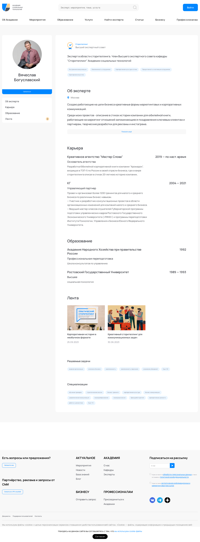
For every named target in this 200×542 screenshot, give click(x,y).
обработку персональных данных (172, 472)
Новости (80, 466)
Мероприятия (37, 20)
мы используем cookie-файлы (128, 531)
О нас (107, 461)
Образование (65, 20)
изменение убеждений (81, 386)
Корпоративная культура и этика (153, 70)
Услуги (89, 20)
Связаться (27, 90)
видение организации (80, 378)
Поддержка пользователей (32, 515)
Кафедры (109, 466)
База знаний (82, 470)
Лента (27, 118)
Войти (190, 7)
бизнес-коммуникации (80, 418)
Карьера (9, 107)
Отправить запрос (86, 495)
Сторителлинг (84, 44)
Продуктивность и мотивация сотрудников (90, 77)
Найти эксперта (113, 20)
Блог (78, 475)
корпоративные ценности (110, 426)
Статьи (139, 20)
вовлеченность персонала (158, 378)
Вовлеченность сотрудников (117, 70)
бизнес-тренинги (134, 411)
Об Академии (10, 20)
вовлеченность (130, 378)
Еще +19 (161, 426)
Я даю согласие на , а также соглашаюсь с (172, 473)
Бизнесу (160, 20)
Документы (8, 515)
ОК (184, 463)
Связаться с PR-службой (17, 491)
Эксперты (109, 470)
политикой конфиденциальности (171, 474)
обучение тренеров (79, 411)
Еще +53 (103, 386)
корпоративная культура (162, 411)
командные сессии (172, 418)
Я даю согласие (174, 483)
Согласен (100, 536)
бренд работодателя (80, 426)
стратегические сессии (108, 411)
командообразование (145, 418)
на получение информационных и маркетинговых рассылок (174, 482)
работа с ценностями (140, 426)
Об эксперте (12, 101)
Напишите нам (12, 462)
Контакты (54, 515)
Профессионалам (187, 20)
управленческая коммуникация (113, 418)
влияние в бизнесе (107, 378)
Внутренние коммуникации (83, 70)
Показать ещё (126, 137)
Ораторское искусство (129, 77)
